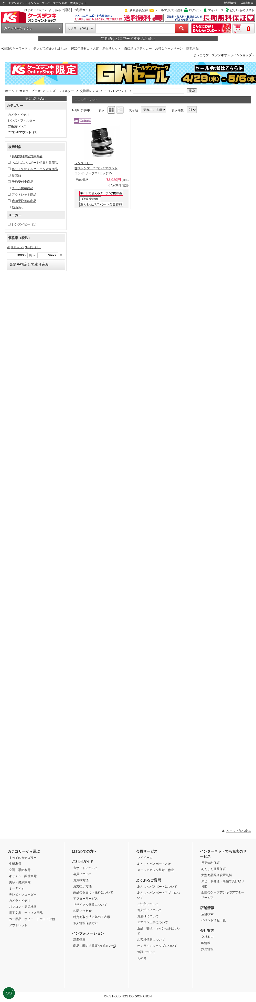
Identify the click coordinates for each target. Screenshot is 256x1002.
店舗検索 (207, 914)
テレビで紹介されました (50, 48)
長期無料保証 (210, 863)
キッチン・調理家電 (23, 876)
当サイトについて (85, 868)
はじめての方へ (35, 10)
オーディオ (16, 888)
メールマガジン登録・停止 (155, 870)
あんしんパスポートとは (154, 864)
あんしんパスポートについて (157, 886)
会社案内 (247, 3)
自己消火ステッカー (138, 48)
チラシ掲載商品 (22, 188)
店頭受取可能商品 (24, 201)
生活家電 (15, 864)
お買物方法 (81, 880)
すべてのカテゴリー (23, 858)
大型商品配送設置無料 (216, 875)
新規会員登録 (139, 10)
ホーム (9, 91)
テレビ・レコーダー (23, 894)
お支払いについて (149, 910)
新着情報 (79, 939)
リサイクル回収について (90, 904)
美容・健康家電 (19, 882)
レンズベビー (25, 224)
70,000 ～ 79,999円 (24, 247)
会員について (82, 874)
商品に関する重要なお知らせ (94, 946)
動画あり (18, 207)
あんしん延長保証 (213, 869)
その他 (141, 958)
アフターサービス (85, 898)
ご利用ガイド (82, 10)
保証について (146, 952)
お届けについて (148, 916)
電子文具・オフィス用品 (26, 913)
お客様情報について (151, 939)
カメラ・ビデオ (78, 28)
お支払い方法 (82, 886)
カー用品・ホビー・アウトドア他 (32, 919)
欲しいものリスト (242, 10)
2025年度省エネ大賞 (85, 48)
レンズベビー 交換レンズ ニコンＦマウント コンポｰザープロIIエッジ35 (96, 168)
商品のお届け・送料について (93, 892)
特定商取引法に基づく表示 (91, 917)
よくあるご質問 (59, 10)
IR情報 (205, 943)
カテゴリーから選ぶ (18, 28)
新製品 (16, 175)
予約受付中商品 (22, 182)
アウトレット (18, 925)
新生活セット (111, 48)
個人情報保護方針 (85, 923)
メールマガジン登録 (168, 10)
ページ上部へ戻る (238, 831)
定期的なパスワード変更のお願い (128, 39)
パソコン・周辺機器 (23, 907)
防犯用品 (192, 48)
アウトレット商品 (24, 194)
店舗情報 (207, 908)
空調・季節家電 (19, 870)
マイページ (215, 10)
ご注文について (148, 904)
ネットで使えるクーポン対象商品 (35, 169)
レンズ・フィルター (60, 91)
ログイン (195, 10)
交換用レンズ (89, 91)
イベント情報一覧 (213, 920)
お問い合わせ (82, 911)
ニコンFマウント (115, 91)
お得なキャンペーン (169, 48)
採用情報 (230, 3)
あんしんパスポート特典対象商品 (35, 162)
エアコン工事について (152, 922)
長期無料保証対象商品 (27, 156)
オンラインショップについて (157, 946)
